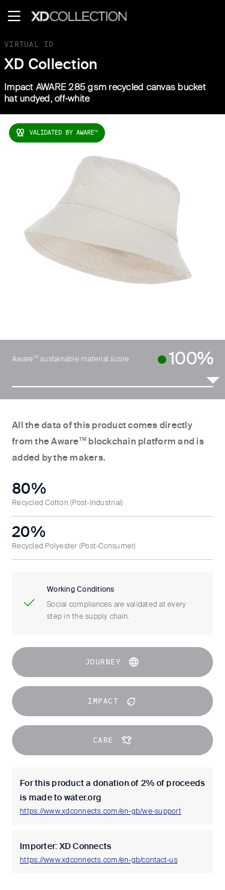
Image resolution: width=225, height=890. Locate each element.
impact (112, 701)
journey (112, 662)
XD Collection (50, 65)
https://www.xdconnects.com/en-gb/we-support (100, 811)
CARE (113, 740)
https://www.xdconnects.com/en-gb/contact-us (99, 860)
